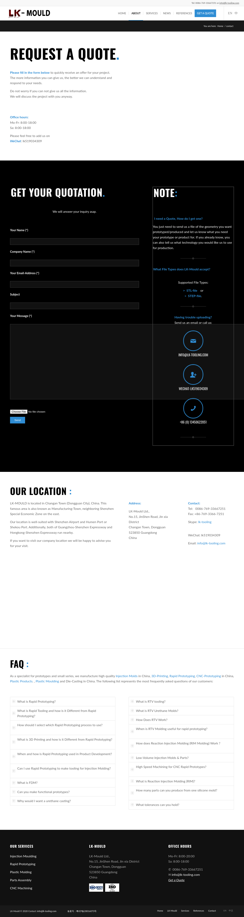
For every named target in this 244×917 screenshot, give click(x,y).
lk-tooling (204, 522)
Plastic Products (21, 681)
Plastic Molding (21, 872)
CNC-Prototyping (208, 676)
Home (220, 26)
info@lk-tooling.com (211, 543)
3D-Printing (159, 676)
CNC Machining (21, 888)
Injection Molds (127, 676)
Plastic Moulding (47, 681)
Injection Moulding (23, 856)
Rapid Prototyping (182, 676)
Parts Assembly (21, 880)
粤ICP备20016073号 (86, 911)
